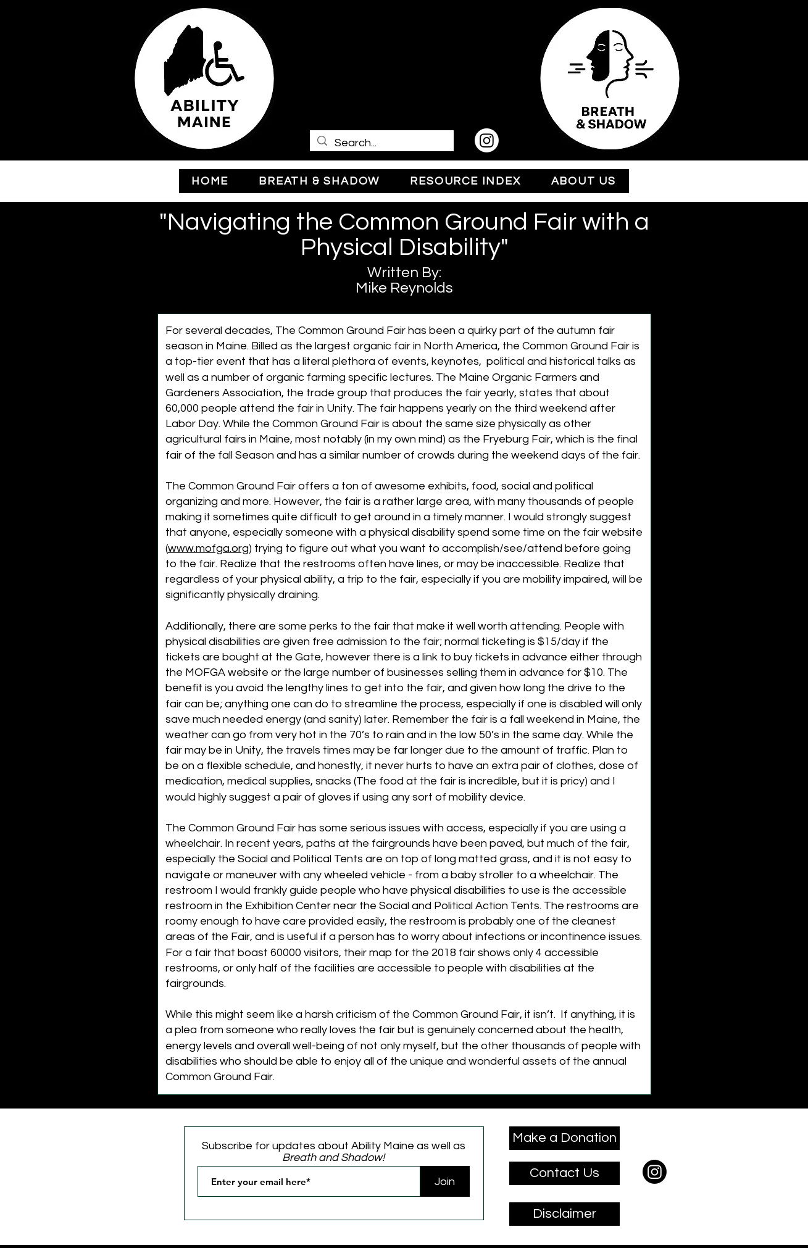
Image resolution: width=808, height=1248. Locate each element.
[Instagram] (487, 140)
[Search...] (381, 143)
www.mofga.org (208, 548)
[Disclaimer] (564, 1214)
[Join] (445, 1181)
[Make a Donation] (564, 1138)
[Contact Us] (564, 1173)
